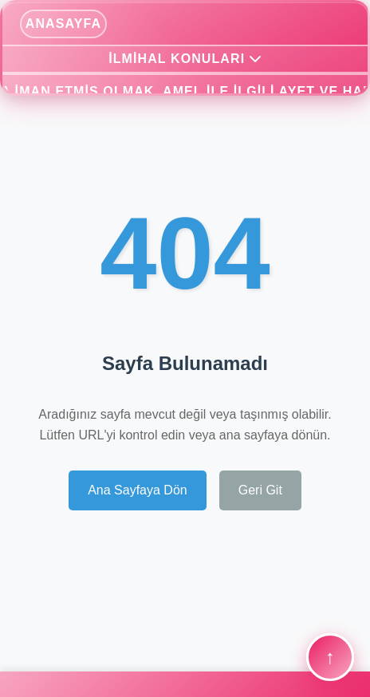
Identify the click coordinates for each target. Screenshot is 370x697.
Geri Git (260, 490)
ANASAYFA (63, 23)
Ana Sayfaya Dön (137, 490)
